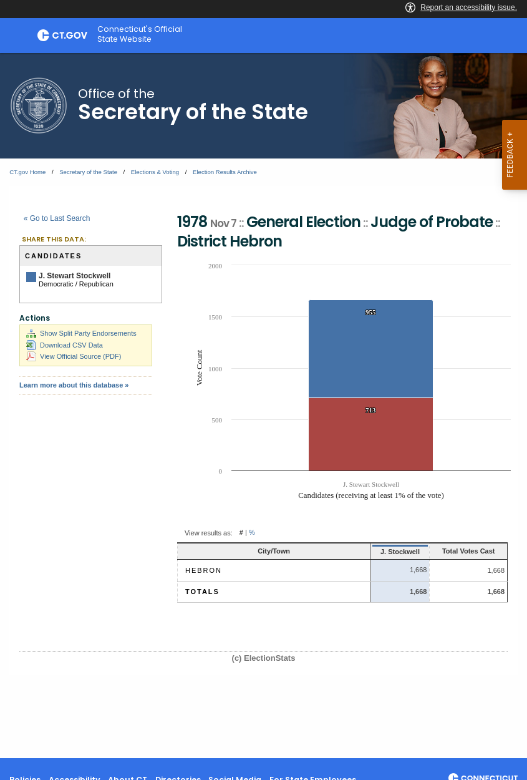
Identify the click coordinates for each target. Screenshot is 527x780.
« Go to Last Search (57, 218)
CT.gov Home (27, 171)
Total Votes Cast (456, 551)
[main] (263, 405)
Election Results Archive (225, 171)
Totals (202, 591)
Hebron (203, 570)
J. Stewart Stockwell (74, 275)
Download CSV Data (64, 345)
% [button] (252, 533)
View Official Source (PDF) (73, 356)
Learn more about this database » (73, 385)
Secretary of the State (88, 171)
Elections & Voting (155, 171)
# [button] (241, 533)
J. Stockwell (372, 551)
